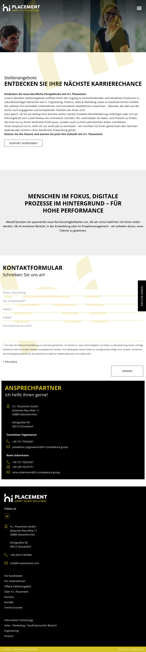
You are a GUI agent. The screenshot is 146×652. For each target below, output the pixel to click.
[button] (139, 8)
